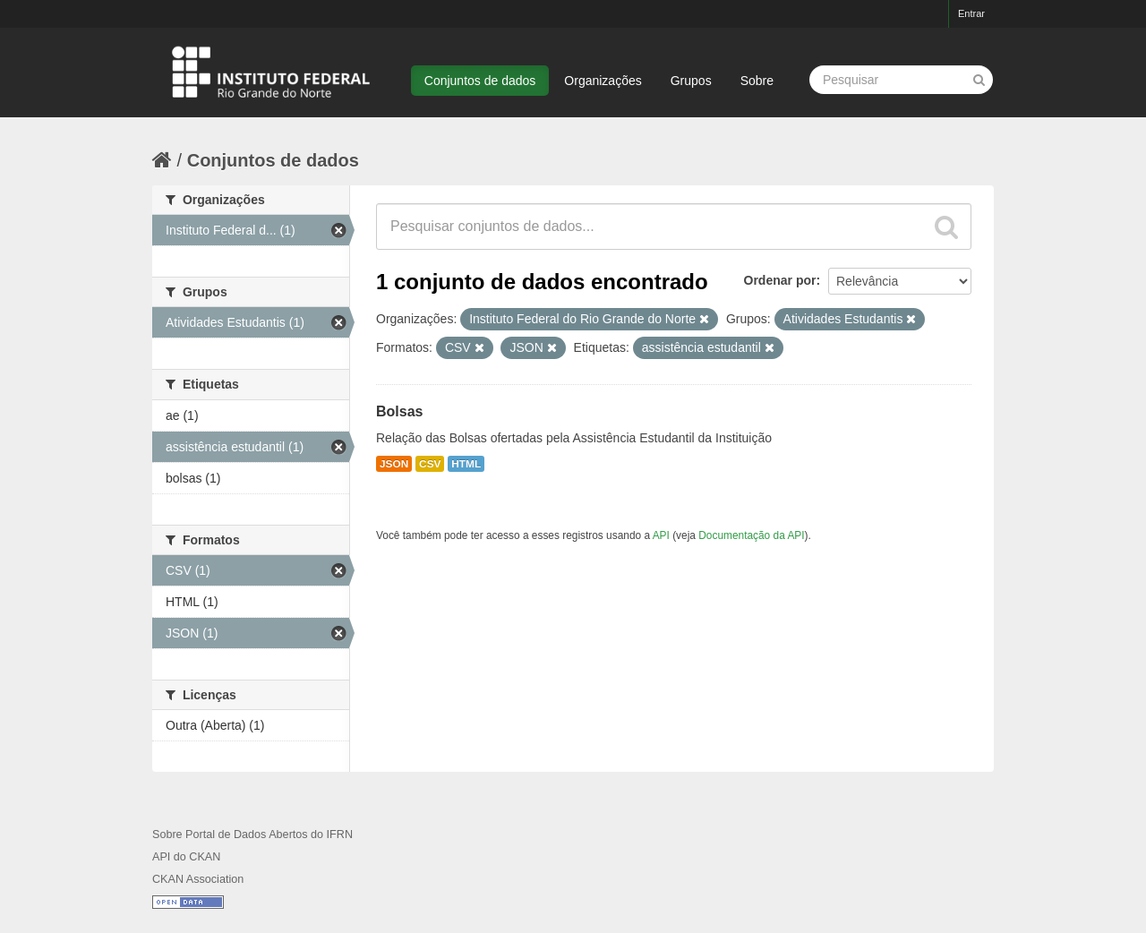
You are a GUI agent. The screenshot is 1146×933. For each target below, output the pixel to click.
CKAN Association (198, 879)
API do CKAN (186, 857)
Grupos (691, 80)
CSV (429, 464)
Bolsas (399, 411)
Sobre (757, 80)
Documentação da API (751, 535)
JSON (394, 464)
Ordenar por (780, 280)
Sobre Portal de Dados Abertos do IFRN (252, 834)
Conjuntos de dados (480, 80)
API (661, 535)
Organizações (602, 80)
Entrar (971, 13)
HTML (466, 464)
